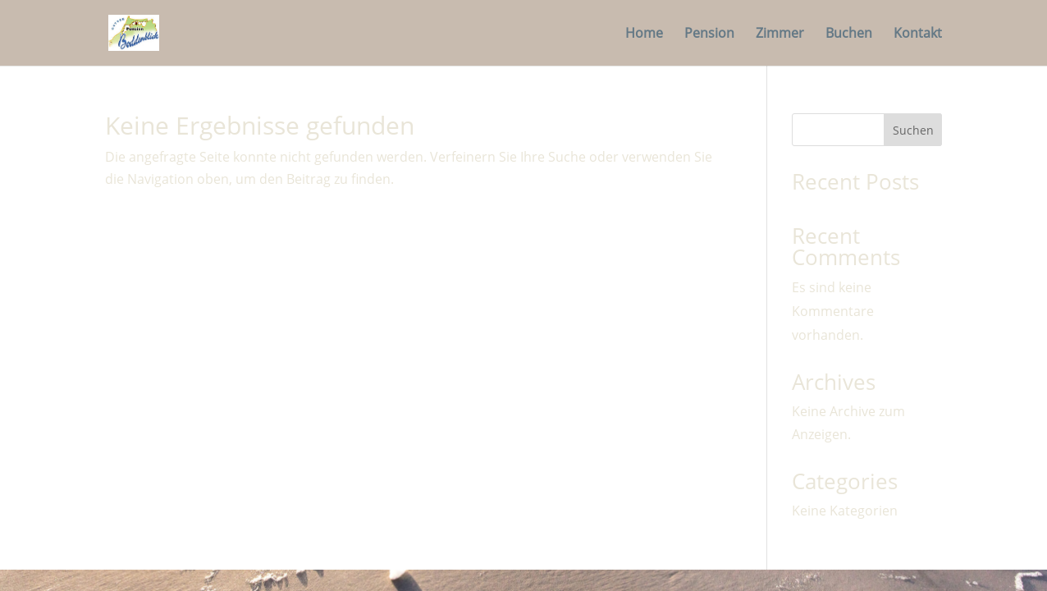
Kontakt (918, 34)
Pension (709, 34)
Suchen (913, 130)
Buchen (848, 34)
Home (644, 34)
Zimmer (780, 34)
